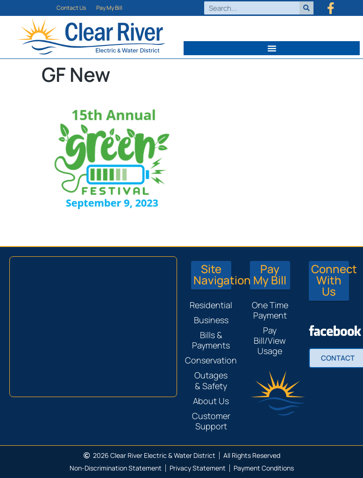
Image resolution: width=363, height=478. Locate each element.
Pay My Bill (109, 8)
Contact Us (71, 8)
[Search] (306, 7)
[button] (272, 48)
